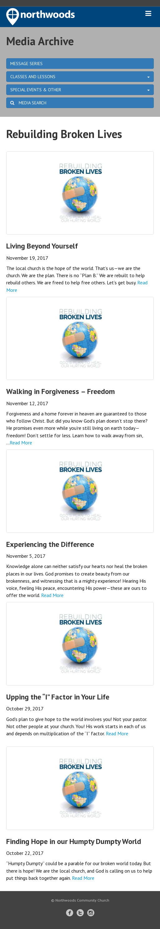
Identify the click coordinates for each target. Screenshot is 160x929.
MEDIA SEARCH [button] (28, 103)
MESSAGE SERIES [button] (26, 63)
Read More (21, 442)
